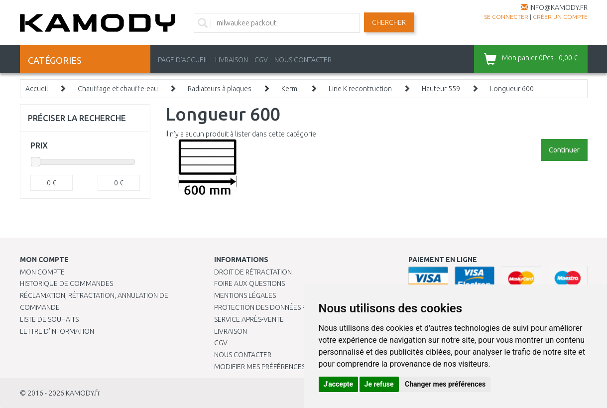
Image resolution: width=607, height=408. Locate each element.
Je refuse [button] (379, 384)
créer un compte (560, 16)
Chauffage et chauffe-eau (118, 89)
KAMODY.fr (83, 393)
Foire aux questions (249, 283)
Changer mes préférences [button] (445, 384)
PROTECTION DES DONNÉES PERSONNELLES (282, 307)
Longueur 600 (512, 89)
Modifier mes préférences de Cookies (280, 367)
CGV (261, 60)
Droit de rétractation (253, 272)
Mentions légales (245, 295)
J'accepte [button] (339, 384)
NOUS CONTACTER (303, 60)
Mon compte (42, 272)
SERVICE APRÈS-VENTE (249, 319)
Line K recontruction (360, 89)
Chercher (389, 22)
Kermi (290, 89)
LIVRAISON (231, 60)
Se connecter (506, 16)
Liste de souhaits (49, 319)
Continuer (564, 150)
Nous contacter (242, 355)
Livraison (230, 331)
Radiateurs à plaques (219, 89)
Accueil (36, 89)
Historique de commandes (66, 283)
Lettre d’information (57, 331)
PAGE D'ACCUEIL (183, 60)
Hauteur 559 (441, 89)
